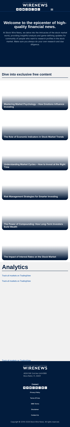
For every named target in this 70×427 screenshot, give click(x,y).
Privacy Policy (35, 392)
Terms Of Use (35, 398)
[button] (52, 9)
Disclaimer (35, 409)
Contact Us (35, 415)
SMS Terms (35, 404)
